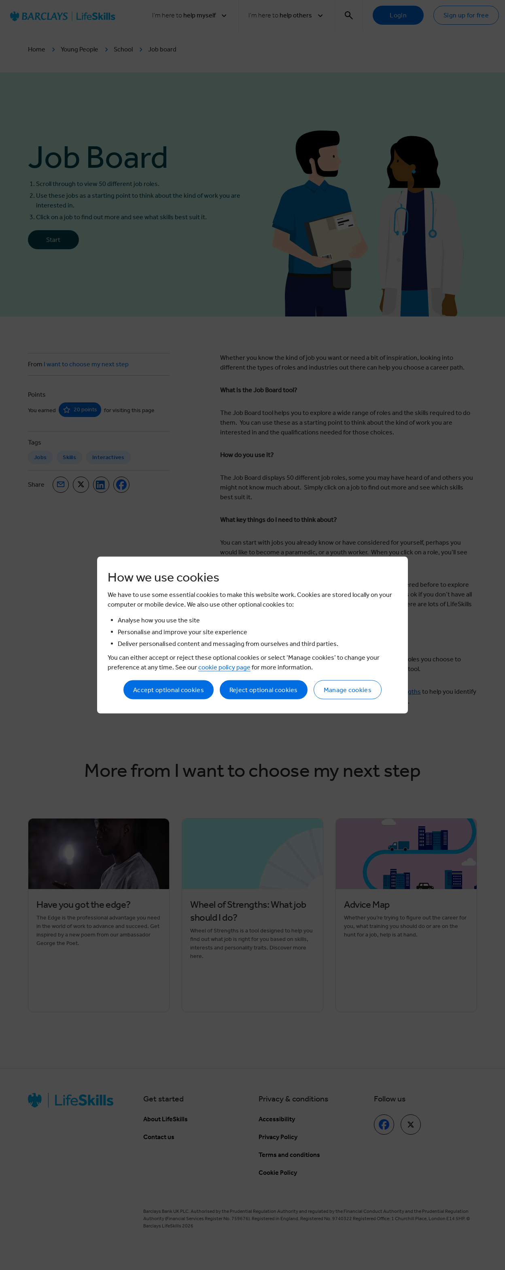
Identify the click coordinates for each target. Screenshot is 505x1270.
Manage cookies (347, 690)
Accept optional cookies (168, 690)
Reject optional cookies (263, 690)
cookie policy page (224, 667)
